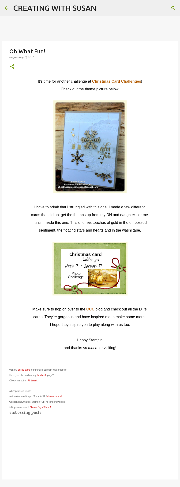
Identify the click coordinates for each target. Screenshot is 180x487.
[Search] (103, 8)
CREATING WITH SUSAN (54, 8)
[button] (12, 67)
